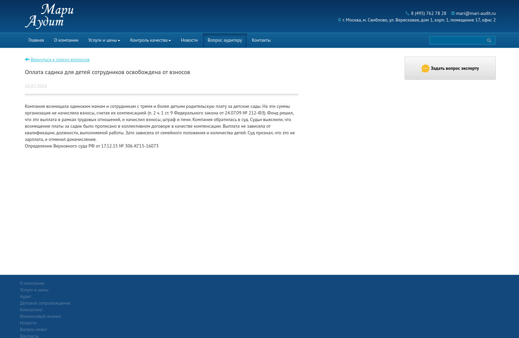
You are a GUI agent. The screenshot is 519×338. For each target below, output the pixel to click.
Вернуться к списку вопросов (60, 60)
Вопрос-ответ (275, 283)
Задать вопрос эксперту (450, 68)
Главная (36, 40)
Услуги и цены (104, 40)
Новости (189, 40)
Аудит (103, 290)
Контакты (261, 40)
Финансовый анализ (118, 310)
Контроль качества (150, 40)
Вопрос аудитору (225, 40)
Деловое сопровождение (123, 296)
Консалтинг (109, 303)
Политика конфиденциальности (445, 283)
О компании (66, 40)
